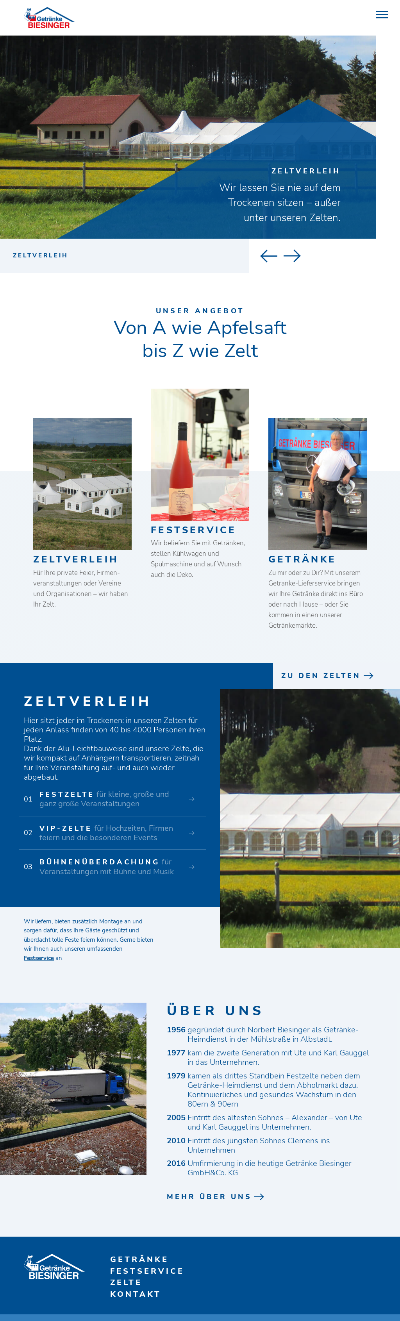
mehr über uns (209, 1197)
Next (280, 255)
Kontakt (135, 1294)
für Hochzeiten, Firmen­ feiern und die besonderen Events (107, 833)
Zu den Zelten (321, 675)
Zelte (126, 1283)
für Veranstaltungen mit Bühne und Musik (106, 867)
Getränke (139, 1260)
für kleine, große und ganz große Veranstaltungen (104, 799)
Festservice (39, 958)
